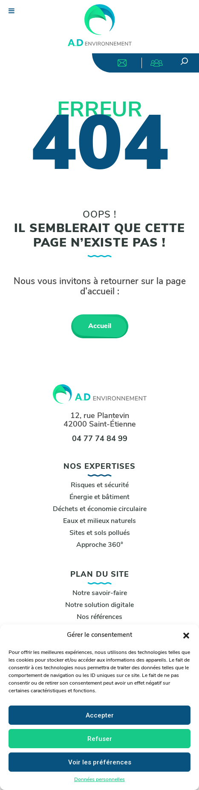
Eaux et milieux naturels (99, 521)
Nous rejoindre (156, 63)
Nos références (99, 617)
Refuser (99, 739)
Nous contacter (122, 63)
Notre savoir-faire (99, 593)
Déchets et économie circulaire (100, 509)
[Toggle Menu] (10, 10)
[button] (186, 635)
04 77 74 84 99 (99, 439)
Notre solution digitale (99, 605)
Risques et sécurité (100, 485)
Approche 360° (99, 545)
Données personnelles (99, 779)
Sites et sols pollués (99, 533)
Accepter (100, 715)
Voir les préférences (99, 762)
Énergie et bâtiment (99, 497)
